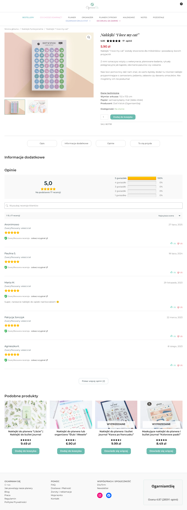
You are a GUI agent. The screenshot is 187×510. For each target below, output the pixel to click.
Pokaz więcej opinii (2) (93, 381)
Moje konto (57, 493)
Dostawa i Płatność (61, 486)
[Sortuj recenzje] (169, 216)
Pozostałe (158, 17)
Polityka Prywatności (15, 500)
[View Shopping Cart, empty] (179, 6)
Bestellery (28, 17)
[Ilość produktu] (104, 117)
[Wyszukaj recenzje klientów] (93, 205)
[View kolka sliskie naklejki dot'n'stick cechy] (37, 106)
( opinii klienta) (127, 41)
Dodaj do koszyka (123, 117)
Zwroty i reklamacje (61, 490)
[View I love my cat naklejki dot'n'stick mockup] (14, 107)
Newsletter (102, 486)
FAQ (53, 483)
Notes (144, 17)
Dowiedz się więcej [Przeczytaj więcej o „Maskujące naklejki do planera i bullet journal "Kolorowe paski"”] (161, 449)
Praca (7, 493)
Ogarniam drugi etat (78, 20)
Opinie (110, 143)
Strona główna (11, 29)
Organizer (87, 17)
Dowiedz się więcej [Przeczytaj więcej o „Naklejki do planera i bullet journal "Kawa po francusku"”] (116, 449)
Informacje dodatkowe (76, 143)
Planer (72, 17)
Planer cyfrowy (108, 17)
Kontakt (55, 497)
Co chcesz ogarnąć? (51, 17)
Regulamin (10, 497)
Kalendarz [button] (129, 17)
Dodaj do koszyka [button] (25, 449)
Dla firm (101, 483)
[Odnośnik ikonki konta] (172, 6)
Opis (42, 143)
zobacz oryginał (38, 238)
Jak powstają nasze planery (18, 486)
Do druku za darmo (109, 20)
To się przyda (145, 143)
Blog (7, 490)
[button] (166, 6)
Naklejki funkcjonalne (32, 29)
